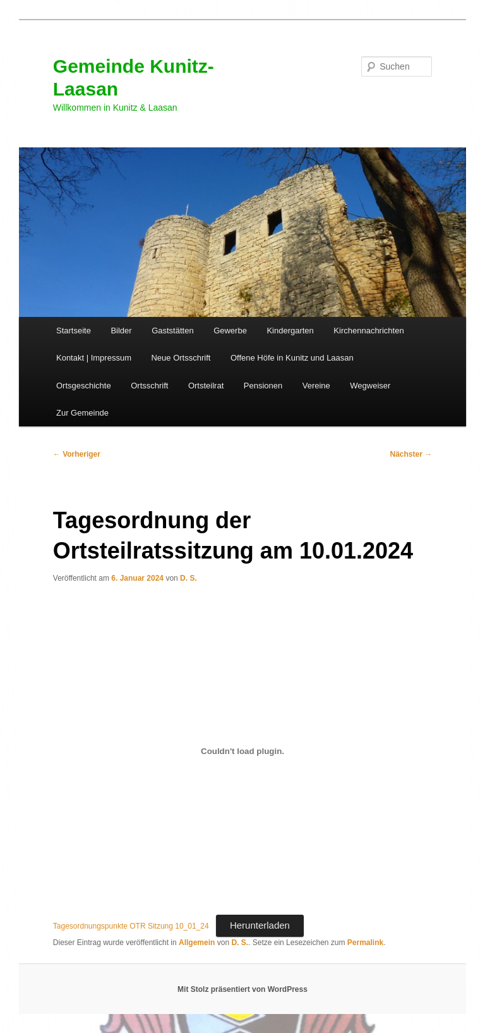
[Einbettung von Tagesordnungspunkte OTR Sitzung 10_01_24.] (242, 751)
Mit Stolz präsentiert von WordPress (242, 989)
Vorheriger (76, 454)
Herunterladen (260, 925)
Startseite (73, 330)
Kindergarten (289, 330)
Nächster (411, 454)
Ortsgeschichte (83, 385)
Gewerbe (230, 330)
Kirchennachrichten (368, 330)
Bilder (121, 330)
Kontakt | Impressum (93, 357)
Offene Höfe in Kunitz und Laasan (292, 357)
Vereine (316, 385)
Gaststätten (172, 330)
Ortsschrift (149, 385)
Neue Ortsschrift (180, 357)
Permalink (365, 942)
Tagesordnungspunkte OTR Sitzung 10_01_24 (131, 926)
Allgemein (197, 942)
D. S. (188, 578)
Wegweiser (370, 385)
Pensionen (263, 385)
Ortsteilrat (206, 385)
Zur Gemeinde (82, 413)
